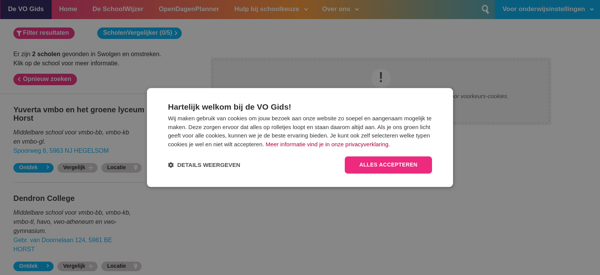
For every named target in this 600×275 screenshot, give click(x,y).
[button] (204, 165)
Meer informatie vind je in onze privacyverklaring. (328, 144)
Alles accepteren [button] (388, 165)
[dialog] (300, 137)
